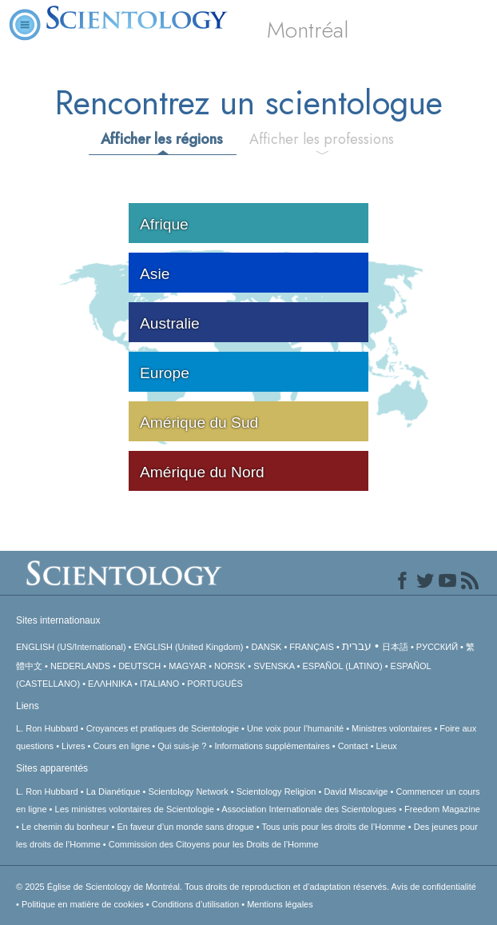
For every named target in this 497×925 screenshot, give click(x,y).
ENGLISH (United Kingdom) (189, 647)
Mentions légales (280, 904)
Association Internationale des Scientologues (308, 809)
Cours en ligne (121, 746)
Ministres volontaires (391, 728)
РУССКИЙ (437, 647)
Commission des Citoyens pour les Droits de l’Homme (214, 844)
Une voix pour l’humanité (295, 728)
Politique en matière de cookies (83, 904)
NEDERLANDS (80, 666)
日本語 (395, 647)
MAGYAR (187, 666)
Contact (353, 746)
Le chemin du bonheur (67, 826)
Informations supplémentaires (271, 746)
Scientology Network (189, 791)
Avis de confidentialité (434, 886)
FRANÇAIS (311, 647)
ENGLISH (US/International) (71, 647)
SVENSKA (273, 666)
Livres (73, 746)
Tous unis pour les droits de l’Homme (333, 826)
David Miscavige (356, 791)
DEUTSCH (139, 666)
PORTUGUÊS (214, 683)
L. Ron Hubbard (47, 728)
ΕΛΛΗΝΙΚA (110, 683)
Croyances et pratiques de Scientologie (162, 728)
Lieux (386, 746)
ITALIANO (159, 683)
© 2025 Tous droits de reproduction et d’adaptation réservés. (204, 886)
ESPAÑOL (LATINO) (343, 666)
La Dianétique (113, 791)
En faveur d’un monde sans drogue (185, 826)
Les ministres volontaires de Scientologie (134, 809)
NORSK (229, 666)
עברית (357, 646)
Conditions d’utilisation (195, 904)
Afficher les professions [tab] (321, 139)
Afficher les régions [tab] (162, 139)
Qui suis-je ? (181, 746)
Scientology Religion (276, 791)
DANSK (266, 647)
